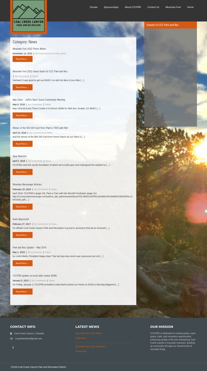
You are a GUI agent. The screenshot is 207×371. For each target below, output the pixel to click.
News (63, 53)
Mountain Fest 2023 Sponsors (90, 346)
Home (190, 7)
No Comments (42, 53)
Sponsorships (111, 7)
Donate (94, 7)
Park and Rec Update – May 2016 (29, 247)
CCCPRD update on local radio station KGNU (35, 275)
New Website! (20, 156)
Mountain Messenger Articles (27, 184)
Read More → (22, 58)
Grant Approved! (21, 219)
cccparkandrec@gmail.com (28, 338)
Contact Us (153, 7)
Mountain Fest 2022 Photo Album (29, 48)
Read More (81, 338)
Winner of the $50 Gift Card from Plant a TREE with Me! (40, 127)
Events (56, 53)
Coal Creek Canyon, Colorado (29, 333)
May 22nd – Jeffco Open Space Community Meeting (39, 99)
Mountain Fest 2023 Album (88, 333)
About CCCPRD (133, 7)
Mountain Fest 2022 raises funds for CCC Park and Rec (40, 71)
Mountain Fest (173, 7)
